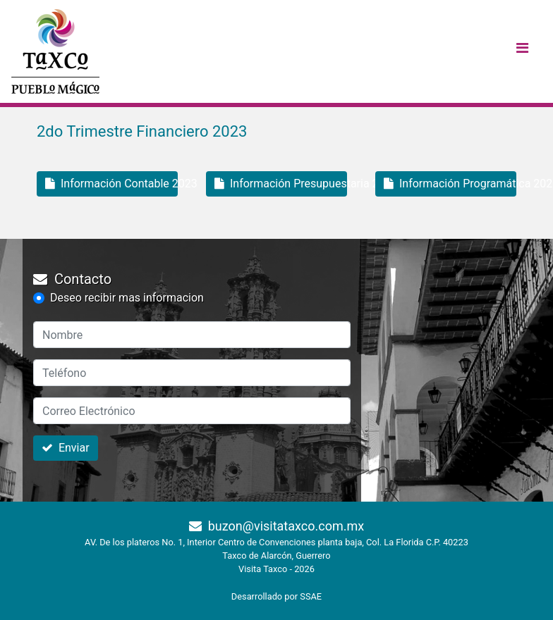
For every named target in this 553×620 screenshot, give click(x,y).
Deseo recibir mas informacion (127, 297)
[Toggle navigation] (522, 51)
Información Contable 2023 (111, 183)
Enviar (66, 447)
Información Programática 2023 (450, 183)
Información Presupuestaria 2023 (280, 183)
